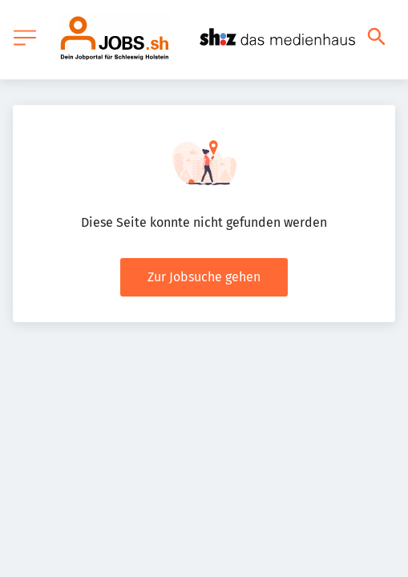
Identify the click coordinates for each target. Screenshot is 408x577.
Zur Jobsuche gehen (204, 276)
